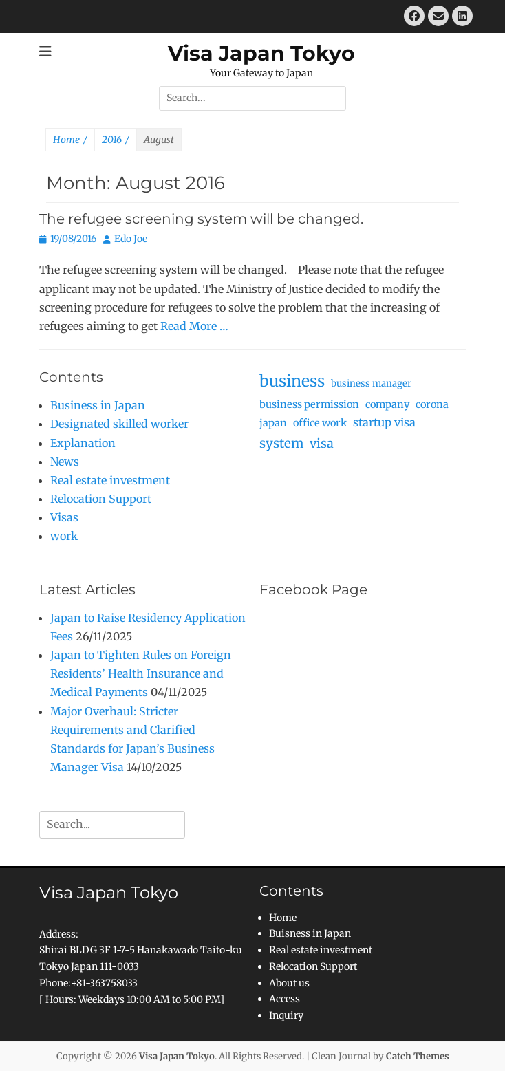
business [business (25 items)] (292, 381)
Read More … (194, 326)
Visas (64, 517)
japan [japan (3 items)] (273, 423)
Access (284, 999)
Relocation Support (100, 499)
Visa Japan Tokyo (261, 53)
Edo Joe (130, 238)
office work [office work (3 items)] (320, 423)
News (64, 461)
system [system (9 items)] (281, 443)
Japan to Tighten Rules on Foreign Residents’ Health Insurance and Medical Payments (140, 673)
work (64, 536)
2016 (115, 140)
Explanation (83, 443)
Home (70, 140)
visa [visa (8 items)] (322, 443)
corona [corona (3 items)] (432, 404)
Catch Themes (417, 1056)
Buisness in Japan (310, 933)
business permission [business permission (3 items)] (309, 404)
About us (289, 983)
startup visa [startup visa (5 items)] (384, 422)
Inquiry (286, 1015)
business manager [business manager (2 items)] (371, 383)
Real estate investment (110, 480)
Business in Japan (97, 405)
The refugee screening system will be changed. (201, 218)
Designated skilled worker (119, 424)
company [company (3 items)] (387, 404)
